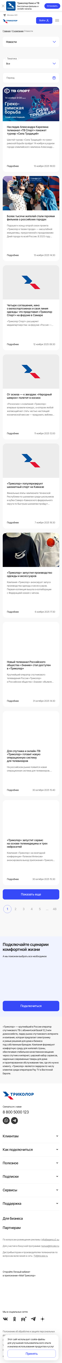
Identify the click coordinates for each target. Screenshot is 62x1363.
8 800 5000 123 (16, 1113)
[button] (57, 1136)
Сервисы (10, 1191)
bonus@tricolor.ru (50, 1246)
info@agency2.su (50, 1240)
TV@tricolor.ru (40, 1256)
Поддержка (12, 1204)
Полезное (10, 1164)
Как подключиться (18, 1150)
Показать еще (31, 895)
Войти (44, 20)
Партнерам (12, 1228)
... (47, 909)
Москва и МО (10, 15)
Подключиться (31, 1007)
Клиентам (10, 1137)
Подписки (11, 1177)
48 (55, 909)
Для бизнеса (13, 1219)
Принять (32, 1353)
